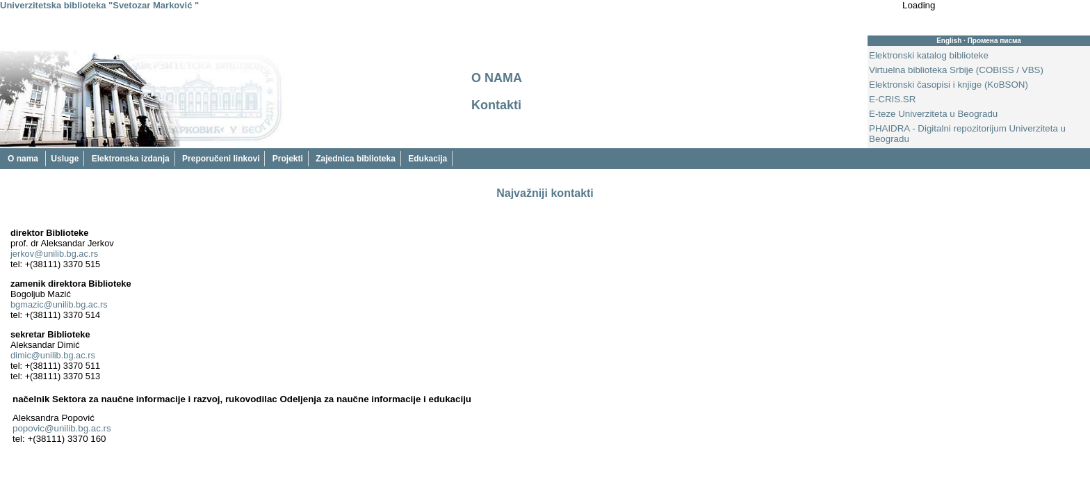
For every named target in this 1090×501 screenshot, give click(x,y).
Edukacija (427, 159)
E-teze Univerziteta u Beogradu (933, 114)
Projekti (287, 159)
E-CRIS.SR (892, 99)
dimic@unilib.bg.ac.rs (52, 355)
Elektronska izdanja (131, 159)
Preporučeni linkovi (220, 159)
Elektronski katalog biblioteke (929, 55)
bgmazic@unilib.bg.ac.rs (59, 304)
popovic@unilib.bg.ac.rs (62, 428)
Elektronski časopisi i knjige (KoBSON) (948, 84)
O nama (24, 159)
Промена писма (994, 41)
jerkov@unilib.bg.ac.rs (54, 253)
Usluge (65, 159)
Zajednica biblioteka (356, 159)
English (948, 41)
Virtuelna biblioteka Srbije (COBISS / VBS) (956, 70)
